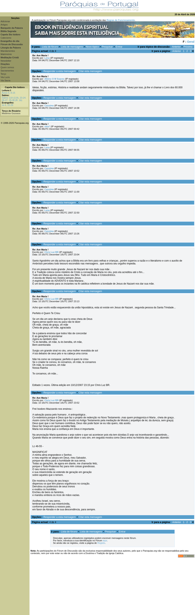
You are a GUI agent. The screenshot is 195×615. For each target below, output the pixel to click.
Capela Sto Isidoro (15, 87)
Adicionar (5, 21)
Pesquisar (107, 46)
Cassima (49, 105)
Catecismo (6, 38)
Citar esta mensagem (90, 71)
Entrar (119, 46)
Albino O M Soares (54, 79)
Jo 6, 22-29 (7, 105)
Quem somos (7, 67)
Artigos (4, 24)
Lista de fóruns (50, 46)
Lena (47, 58)
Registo (101, 543)
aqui (105, 540)
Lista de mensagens (72, 46)
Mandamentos (8, 51)
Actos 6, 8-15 (8, 93)
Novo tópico (92, 46)
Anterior (176, 46)
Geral (190, 41)
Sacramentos (7, 70)
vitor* (47, 126)
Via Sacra (5, 80)
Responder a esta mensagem (59, 71)
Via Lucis (5, 77)
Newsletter (6, 61)
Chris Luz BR (51, 252)
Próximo (188, 46)
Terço (3, 74)
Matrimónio (6, 54)
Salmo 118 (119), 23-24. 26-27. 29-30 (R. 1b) (14, 98)
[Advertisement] (112, 586)
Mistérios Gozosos (11, 113)
